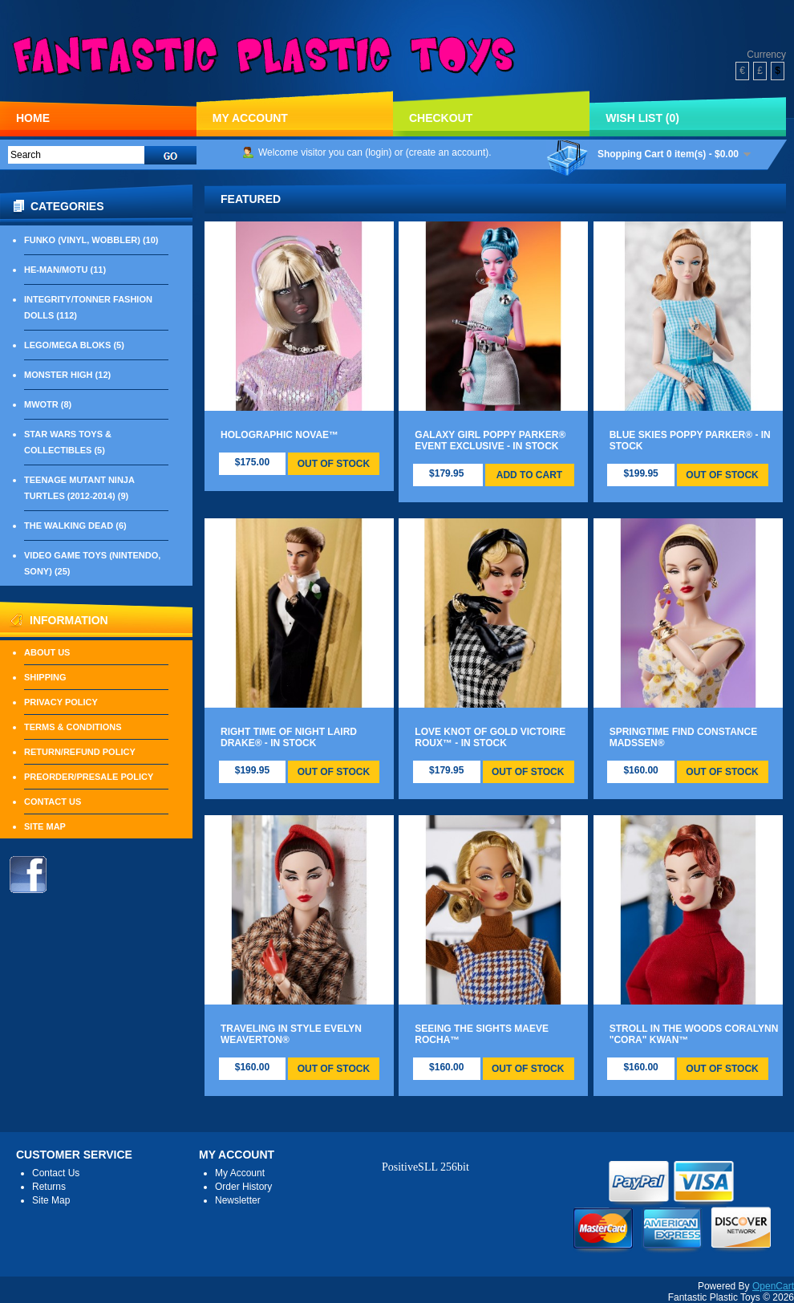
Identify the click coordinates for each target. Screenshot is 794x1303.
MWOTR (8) (47, 404)
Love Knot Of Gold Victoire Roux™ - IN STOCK (490, 737)
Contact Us (52, 801)
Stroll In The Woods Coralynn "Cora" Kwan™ (694, 1034)
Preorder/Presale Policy (88, 776)
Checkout (440, 118)
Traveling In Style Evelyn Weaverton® (291, 1034)
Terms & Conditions (73, 727)
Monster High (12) (67, 375)
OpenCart (773, 1286)
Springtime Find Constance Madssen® (683, 737)
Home (33, 118)
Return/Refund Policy (80, 752)
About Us (47, 652)
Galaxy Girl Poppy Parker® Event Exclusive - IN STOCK (490, 440)
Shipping (45, 677)
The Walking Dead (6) (75, 525)
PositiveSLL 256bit (425, 1167)
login (378, 152)
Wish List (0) (642, 118)
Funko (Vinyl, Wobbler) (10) (91, 240)
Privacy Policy (61, 702)
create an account (447, 152)
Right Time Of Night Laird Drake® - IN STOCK (289, 737)
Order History (243, 1186)
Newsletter (238, 1200)
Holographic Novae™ (279, 434)
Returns (49, 1186)
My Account (250, 118)
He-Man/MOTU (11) (65, 269)
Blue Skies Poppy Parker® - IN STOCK (690, 440)
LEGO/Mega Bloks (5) (74, 345)
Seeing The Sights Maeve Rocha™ (482, 1034)
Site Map (45, 826)
